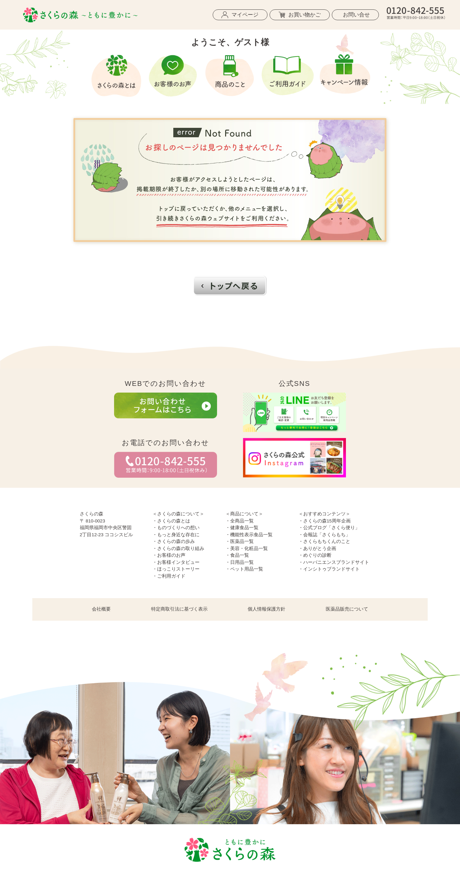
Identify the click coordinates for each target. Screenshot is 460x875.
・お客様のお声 (168, 555)
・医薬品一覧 (239, 541)
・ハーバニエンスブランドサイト (333, 562)
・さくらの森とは (171, 520)
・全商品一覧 (239, 520)
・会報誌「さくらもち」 (324, 534)
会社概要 (101, 609)
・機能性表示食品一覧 (249, 534)
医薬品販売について (347, 609)
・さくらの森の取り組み (178, 548)
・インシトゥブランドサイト (329, 569)
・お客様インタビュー (176, 562)
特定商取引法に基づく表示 (179, 609)
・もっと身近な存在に (176, 534)
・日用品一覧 (239, 562)
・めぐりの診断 (314, 555)
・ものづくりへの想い (176, 527)
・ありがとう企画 (317, 548)
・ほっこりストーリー (176, 569)
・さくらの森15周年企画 (324, 520)
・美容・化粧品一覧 (246, 548)
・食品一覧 (237, 555)
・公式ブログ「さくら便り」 (329, 527)
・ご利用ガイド (168, 576)
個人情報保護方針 (266, 609)
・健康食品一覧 (241, 527)
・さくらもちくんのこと (324, 541)
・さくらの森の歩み (173, 541)
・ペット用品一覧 (244, 569)
